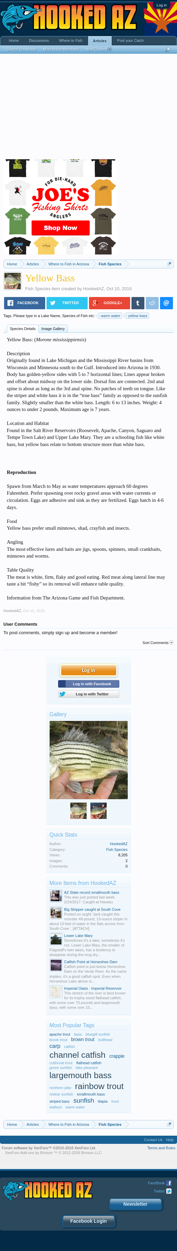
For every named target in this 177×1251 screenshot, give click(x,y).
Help (170, 1140)
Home (14, 40)
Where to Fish (70, 40)
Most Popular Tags (72, 1025)
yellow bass (136, 316)
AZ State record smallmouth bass (92, 892)
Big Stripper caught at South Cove (92, 909)
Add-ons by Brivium (54, 1153)
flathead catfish (88, 1063)
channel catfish (78, 1054)
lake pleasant (87, 1068)
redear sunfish (61, 1094)
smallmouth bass (91, 1094)
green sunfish (61, 1068)
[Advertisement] (88, 108)
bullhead (105, 1040)
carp (55, 1046)
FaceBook (156, 1183)
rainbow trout (99, 1086)
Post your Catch (130, 40)
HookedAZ (93, 288)
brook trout (59, 1040)
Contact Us (153, 1140)
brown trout (82, 1039)
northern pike (60, 1088)
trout (115, 1101)
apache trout (60, 1034)
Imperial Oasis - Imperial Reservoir (93, 988)
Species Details (23, 329)
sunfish (83, 1100)
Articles (100, 41)
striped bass (60, 1101)
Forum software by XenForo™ (49, 1148)
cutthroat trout (61, 1063)
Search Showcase (21, 49)
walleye (56, 1107)
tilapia (103, 1101)
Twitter (159, 1191)
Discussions (39, 40)
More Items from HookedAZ (83, 883)
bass (78, 1034)
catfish (69, 1046)
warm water (109, 316)
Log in (162, 5)
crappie (117, 1056)
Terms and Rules (161, 1148)
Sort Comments (158, 642)
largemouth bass (81, 1075)
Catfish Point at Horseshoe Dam (91, 962)
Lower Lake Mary (78, 936)
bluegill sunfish (98, 1034)
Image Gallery (53, 329)
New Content (99, 49)
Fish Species (37, 288)
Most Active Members (61, 49)
